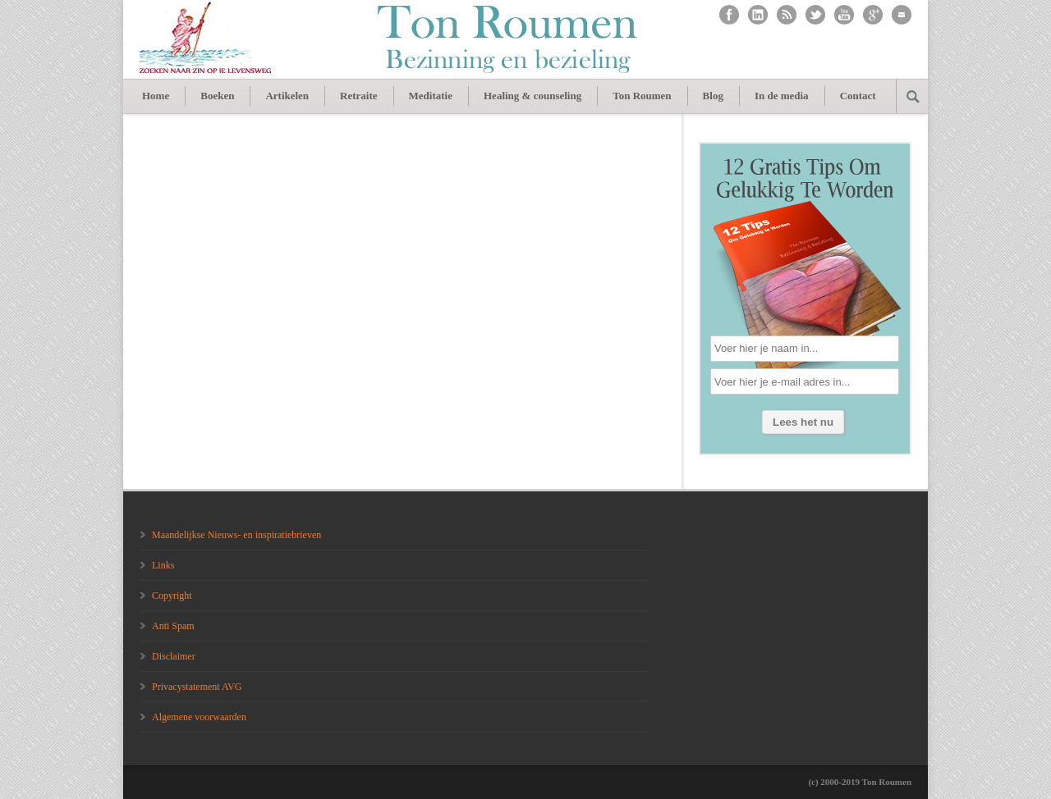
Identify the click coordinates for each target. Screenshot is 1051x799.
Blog (713, 95)
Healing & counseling (532, 95)
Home (155, 95)
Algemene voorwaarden (199, 717)
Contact (858, 95)
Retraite (358, 95)
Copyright (172, 595)
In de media (782, 95)
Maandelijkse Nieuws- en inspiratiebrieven (236, 535)
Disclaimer (173, 656)
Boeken (217, 95)
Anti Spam (173, 626)
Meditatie (430, 95)
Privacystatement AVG (196, 686)
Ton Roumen (642, 95)
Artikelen (287, 95)
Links (163, 565)
